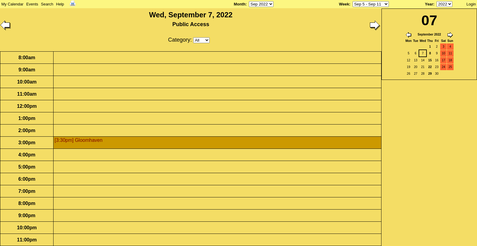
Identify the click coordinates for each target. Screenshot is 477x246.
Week (344, 4)
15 (430, 60)
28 (422, 73)
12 (408, 60)
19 (408, 67)
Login (471, 4)
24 (443, 67)
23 (436, 67)
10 (443, 53)
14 (422, 60)
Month (239, 4)
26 (408, 73)
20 (415, 67)
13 (415, 60)
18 (450, 60)
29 (430, 73)
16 (436, 60)
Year (429, 4)
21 (422, 67)
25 (450, 67)
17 (443, 60)
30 (436, 73)
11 (450, 53)
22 (430, 67)
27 (415, 73)
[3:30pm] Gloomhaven (78, 140)
